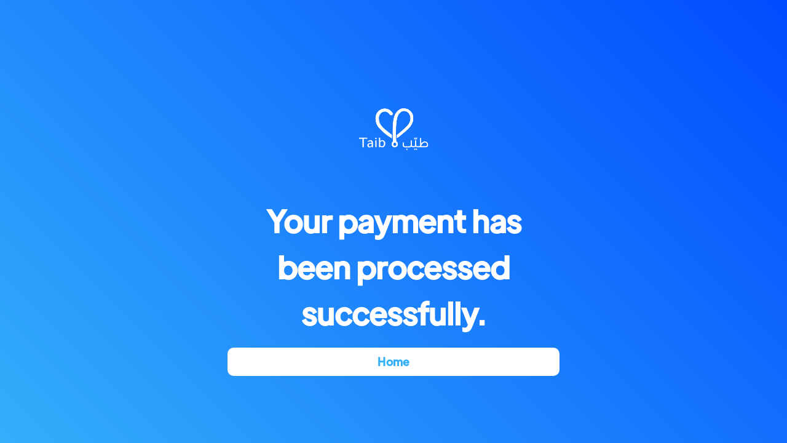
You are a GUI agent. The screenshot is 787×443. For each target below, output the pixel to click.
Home (393, 361)
